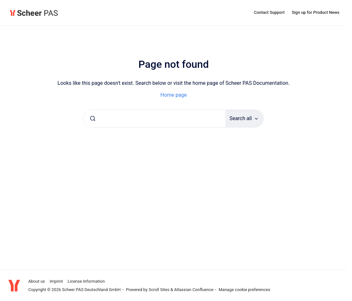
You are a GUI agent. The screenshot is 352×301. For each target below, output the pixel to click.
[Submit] (93, 118)
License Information (86, 281)
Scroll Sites (158, 289)
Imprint (56, 281)
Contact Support (269, 12)
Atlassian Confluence (193, 289)
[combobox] (154, 118)
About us (36, 281)
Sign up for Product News (315, 12)
